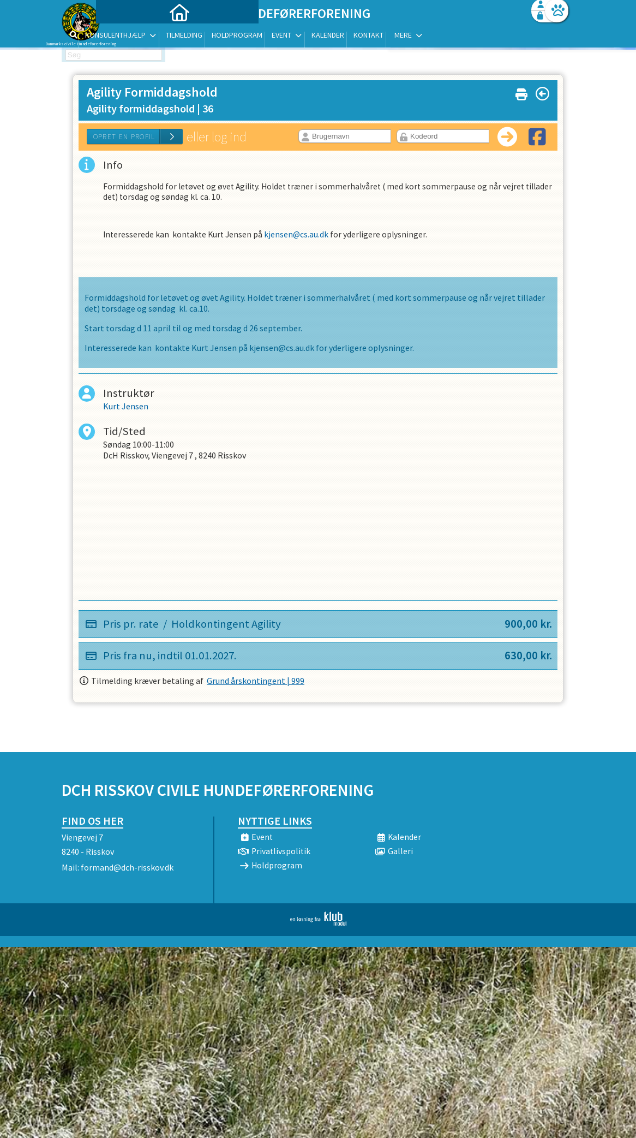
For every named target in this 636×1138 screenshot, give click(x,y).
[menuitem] (129, 37)
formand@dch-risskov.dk (127, 867)
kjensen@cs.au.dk (300, 237)
